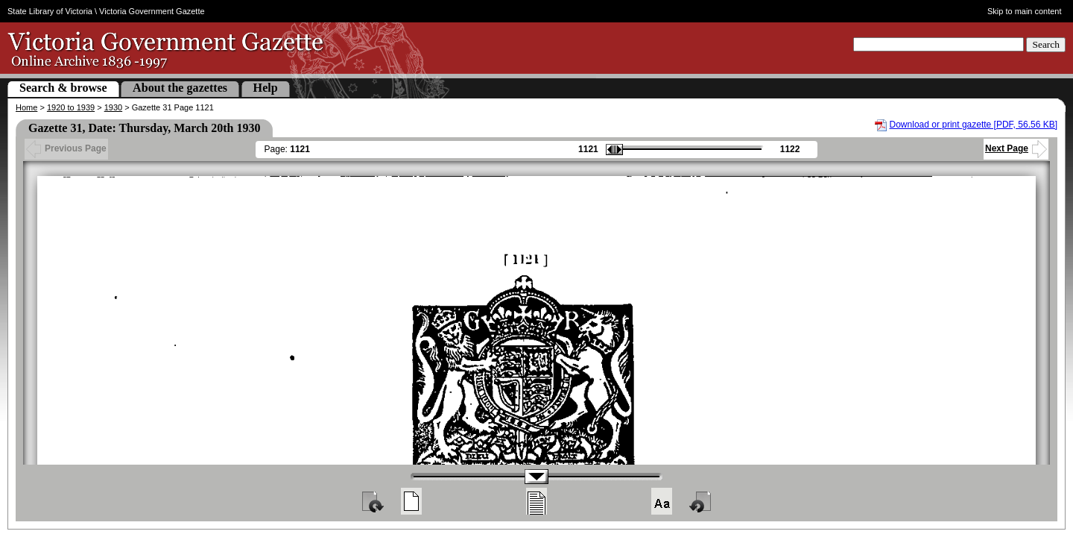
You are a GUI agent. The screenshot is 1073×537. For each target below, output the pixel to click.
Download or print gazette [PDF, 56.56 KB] (973, 124)
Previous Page (66, 148)
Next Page (1016, 148)
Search (1046, 44)
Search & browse (63, 87)
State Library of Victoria (49, 11)
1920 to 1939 (71, 107)
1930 (113, 107)
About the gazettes (180, 87)
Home (26, 107)
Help (265, 87)
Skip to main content (1024, 11)
